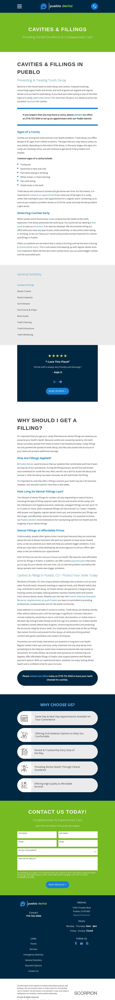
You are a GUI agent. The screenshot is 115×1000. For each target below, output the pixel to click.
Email (61, 842)
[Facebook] (75, 943)
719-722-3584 (33, 916)
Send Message (57, 884)
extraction (38, 226)
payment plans (78, 560)
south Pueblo (50, 600)
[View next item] (60, 381)
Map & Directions (81, 915)
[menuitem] (57, 285)
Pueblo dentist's (29, 519)
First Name (22, 833)
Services (33, 949)
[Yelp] (87, 943)
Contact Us (33, 971)
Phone (21, 842)
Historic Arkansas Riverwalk (82, 596)
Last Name (63, 833)
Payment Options (33, 965)
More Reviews (57, 391)
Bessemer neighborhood (29, 600)
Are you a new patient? (27, 850)
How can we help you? (27, 859)
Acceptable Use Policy (25, 877)
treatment (31, 101)
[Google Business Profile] (81, 943)
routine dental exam (28, 247)
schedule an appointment (42, 195)
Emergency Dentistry (33, 954)
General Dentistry (33, 960)
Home (33, 943)
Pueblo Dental (44, 97)
